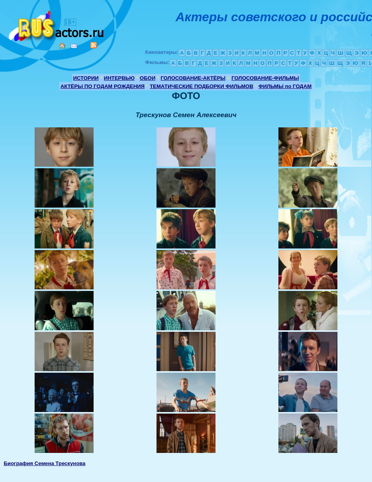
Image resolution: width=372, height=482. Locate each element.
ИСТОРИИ (86, 78)
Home (62, 45)
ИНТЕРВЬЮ (119, 78)
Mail (74, 46)
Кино (57, 24)
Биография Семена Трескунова (44, 463)
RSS (93, 45)
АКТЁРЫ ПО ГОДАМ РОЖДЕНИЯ (103, 86)
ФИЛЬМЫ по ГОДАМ (284, 86)
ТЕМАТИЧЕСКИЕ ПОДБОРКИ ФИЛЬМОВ (201, 86)
